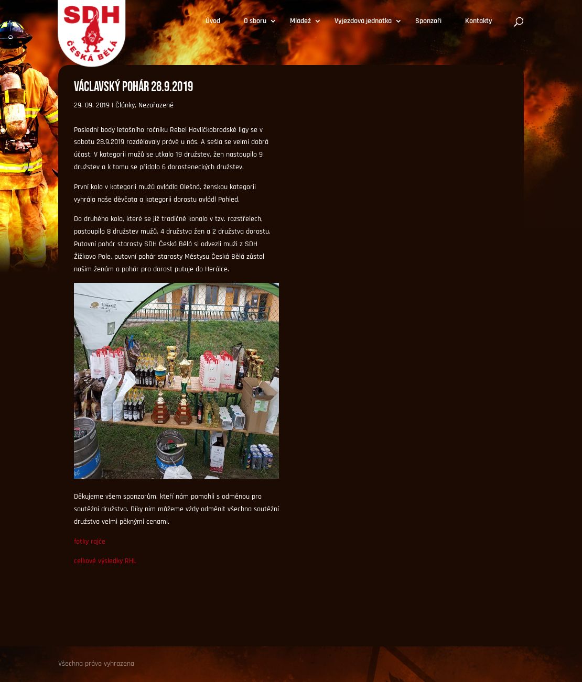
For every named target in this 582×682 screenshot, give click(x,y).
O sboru (255, 21)
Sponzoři (428, 21)
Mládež (300, 21)
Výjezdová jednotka (363, 21)
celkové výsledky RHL (105, 561)
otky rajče (90, 541)
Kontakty (478, 21)
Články (125, 105)
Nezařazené (156, 105)
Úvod (213, 21)
